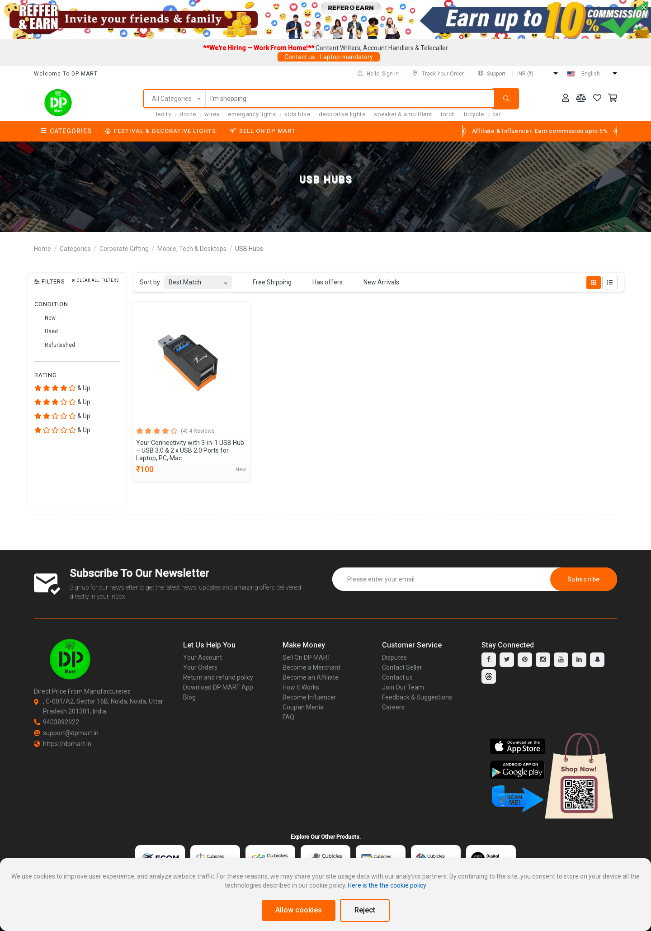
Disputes (394, 657)
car (496, 114)
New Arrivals (376, 283)
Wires (211, 114)
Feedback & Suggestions (417, 697)
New (45, 318)
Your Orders (200, 667)
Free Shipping (267, 283)
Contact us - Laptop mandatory (328, 57)
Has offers (322, 283)
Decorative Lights (342, 114)
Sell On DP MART (263, 131)
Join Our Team (403, 687)
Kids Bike (297, 114)
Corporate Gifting (124, 248)
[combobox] (198, 279)
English (590, 74)
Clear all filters (95, 281)
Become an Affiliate (311, 677)
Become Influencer (309, 697)
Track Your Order (438, 74)
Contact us (397, 677)
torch (448, 114)
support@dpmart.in (66, 733)
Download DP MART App (218, 687)
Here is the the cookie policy (387, 885)
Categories (66, 131)
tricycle (474, 114)
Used (46, 332)
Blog (189, 697)
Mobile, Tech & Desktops (191, 248)
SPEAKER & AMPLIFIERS (403, 114)
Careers (393, 707)
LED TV (163, 114)
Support (491, 74)
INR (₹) (525, 74)
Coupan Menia (303, 707)
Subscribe (583, 579)
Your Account (202, 657)
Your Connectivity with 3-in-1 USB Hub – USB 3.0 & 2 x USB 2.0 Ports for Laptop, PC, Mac (190, 450)
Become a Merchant (311, 667)
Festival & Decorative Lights (160, 131)
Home (42, 248)
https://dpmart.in (62, 743)
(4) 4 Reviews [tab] (198, 431)
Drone (187, 114)
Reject (364, 910)
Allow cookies (298, 910)
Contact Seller (402, 667)
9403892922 (56, 722)
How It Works (301, 687)
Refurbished (54, 345)
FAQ (288, 717)
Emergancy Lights (252, 114)
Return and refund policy (218, 677)
